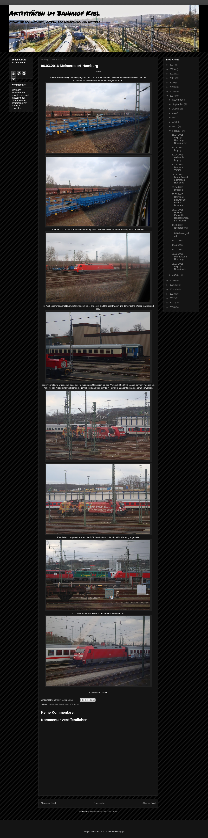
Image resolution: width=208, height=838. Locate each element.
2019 (172, 87)
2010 (172, 307)
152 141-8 (74, 704)
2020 (172, 82)
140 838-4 (64, 704)
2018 (172, 91)
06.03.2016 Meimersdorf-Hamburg (180, 257)
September (178, 104)
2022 (172, 73)
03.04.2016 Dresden (177, 188)
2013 (172, 293)
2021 (172, 78)
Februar (176, 131)
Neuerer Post (48, 803)
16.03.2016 (177, 240)
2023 (172, 69)
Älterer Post (149, 803)
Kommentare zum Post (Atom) (104, 811)
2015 (172, 285)
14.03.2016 (177, 245)
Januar (176, 275)
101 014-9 (53, 704)
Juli (174, 113)
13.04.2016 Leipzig (177, 149)
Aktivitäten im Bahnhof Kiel (54, 13)
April (174, 122)
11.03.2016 (177, 249)
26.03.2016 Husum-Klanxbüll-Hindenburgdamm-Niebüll (180, 215)
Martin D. (59, 700)
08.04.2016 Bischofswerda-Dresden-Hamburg (180, 178)
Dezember (177, 99)
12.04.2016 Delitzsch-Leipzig (178, 157)
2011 (172, 302)
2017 (172, 96)
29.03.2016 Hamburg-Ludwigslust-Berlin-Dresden (179, 199)
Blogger (120, 831)
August (176, 108)
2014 (172, 289)
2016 (172, 280)
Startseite (99, 803)
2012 (172, 298)
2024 (172, 64)
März (175, 126)
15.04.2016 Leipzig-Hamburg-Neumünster (179, 138)
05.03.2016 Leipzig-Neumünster (179, 266)
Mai (174, 117)
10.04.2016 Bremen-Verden (177, 167)
